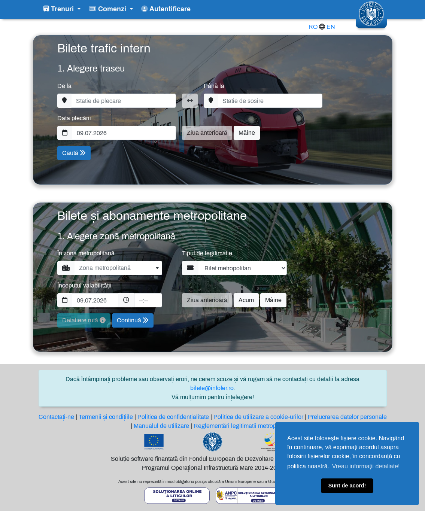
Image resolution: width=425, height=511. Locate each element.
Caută (74, 153)
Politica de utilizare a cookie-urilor (258, 417)
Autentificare (166, 9)
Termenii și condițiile (106, 417)
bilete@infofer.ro (212, 388)
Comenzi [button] (108, 9)
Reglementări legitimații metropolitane (244, 426)
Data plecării (74, 118)
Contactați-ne (56, 417)
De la (64, 86)
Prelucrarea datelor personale (347, 417)
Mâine (247, 133)
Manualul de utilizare (161, 426)
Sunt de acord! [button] (347, 486)
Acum (246, 300)
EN (331, 27)
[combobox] (118, 268)
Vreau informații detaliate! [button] (366, 466)
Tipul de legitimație (207, 253)
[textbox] (118, 268)
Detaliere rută (84, 320)
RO (313, 27)
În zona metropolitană (86, 253)
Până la (214, 86)
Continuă (133, 320)
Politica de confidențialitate (173, 417)
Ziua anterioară (207, 133)
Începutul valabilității (84, 285)
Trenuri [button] (59, 9)
